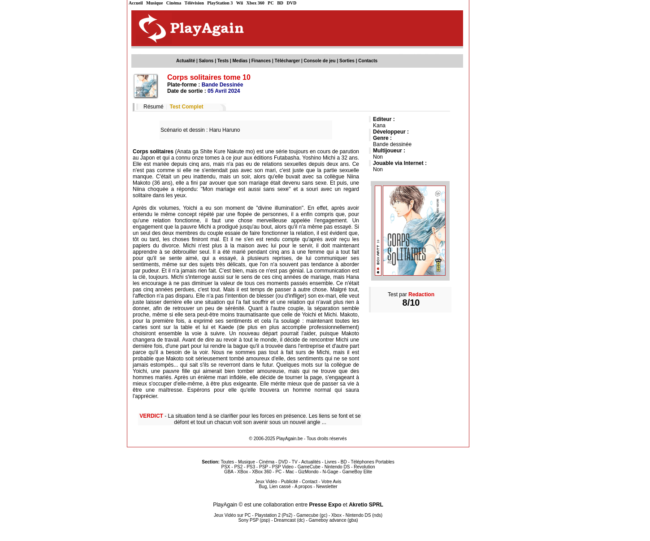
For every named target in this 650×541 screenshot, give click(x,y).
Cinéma (173, 2)
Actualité (185, 60)
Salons (206, 60)
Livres (331, 461)
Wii (239, 2)
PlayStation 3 (220, 2)
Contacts (367, 60)
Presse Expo (325, 505)
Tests (223, 60)
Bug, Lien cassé (274, 486)
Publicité (289, 481)
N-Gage (330, 471)
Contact (309, 481)
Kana (379, 125)
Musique (154, 2)
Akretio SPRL (366, 505)
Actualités (311, 461)
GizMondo (308, 471)
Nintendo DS (337, 466)
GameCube (309, 466)
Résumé (153, 107)
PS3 (251, 466)
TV (295, 461)
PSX (225, 466)
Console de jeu (320, 60)
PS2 (238, 466)
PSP (263, 466)
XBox (242, 471)
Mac (290, 471)
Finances (261, 60)
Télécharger (287, 60)
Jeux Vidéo (266, 481)
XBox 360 (261, 471)
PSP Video (283, 466)
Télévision (194, 2)
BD (280, 2)
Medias (240, 60)
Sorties (347, 60)
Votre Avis (331, 481)
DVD (292, 2)
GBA (229, 471)
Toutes (227, 461)
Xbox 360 (255, 2)
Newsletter (326, 486)
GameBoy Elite (357, 471)
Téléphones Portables (372, 461)
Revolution (364, 466)
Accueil (136, 2)
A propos (303, 486)
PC (270, 2)
